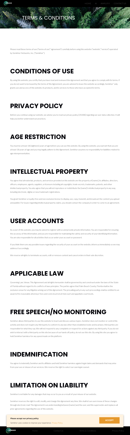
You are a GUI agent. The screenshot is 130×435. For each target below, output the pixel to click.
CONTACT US (120, 3)
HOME (88, 3)
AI (96, 3)
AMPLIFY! (105, 3)
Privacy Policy (57, 423)
